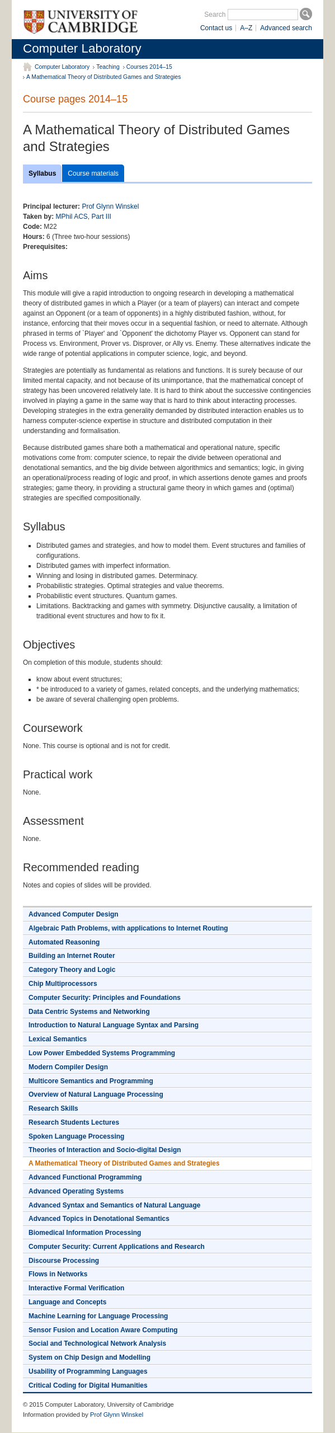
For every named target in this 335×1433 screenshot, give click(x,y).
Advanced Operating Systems (76, 1191)
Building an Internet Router (72, 956)
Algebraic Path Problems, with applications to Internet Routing (128, 928)
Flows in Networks (58, 1274)
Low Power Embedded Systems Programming (102, 1053)
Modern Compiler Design (68, 1067)
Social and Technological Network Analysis (97, 1343)
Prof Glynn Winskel (110, 206)
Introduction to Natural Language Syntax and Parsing (114, 1025)
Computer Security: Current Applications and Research (117, 1247)
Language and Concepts (67, 1302)
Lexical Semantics (58, 1039)
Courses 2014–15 (149, 67)
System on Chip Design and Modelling (89, 1357)
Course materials (93, 173)
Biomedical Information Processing (85, 1233)
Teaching (108, 67)
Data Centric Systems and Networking (89, 1012)
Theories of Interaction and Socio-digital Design (105, 1150)
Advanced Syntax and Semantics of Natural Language (114, 1205)
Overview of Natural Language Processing (96, 1094)
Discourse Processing (64, 1261)
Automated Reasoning (64, 942)
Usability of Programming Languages (88, 1371)
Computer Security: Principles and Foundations (105, 998)
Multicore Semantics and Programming (91, 1081)
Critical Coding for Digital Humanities (88, 1385)
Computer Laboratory (82, 48)
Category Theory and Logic (72, 970)
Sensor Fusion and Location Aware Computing (103, 1330)
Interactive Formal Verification (76, 1288)
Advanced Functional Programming (85, 1177)
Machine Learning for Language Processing (98, 1316)
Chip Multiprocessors (63, 984)
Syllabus (42, 173)
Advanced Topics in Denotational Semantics (99, 1219)
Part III (101, 216)
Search (214, 14)
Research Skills (53, 1108)
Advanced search (286, 28)
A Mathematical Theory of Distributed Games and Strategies (103, 77)
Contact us (216, 28)
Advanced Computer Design (74, 914)
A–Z (246, 28)
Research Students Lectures (74, 1122)
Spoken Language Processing (76, 1136)
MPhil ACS (71, 216)
